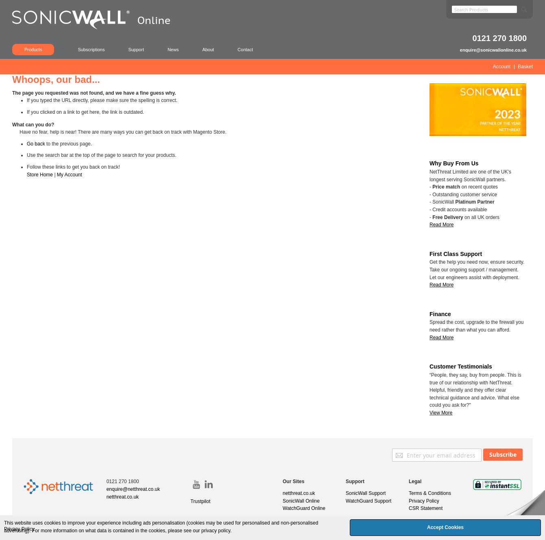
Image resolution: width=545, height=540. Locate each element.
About (208, 49)
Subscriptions (91, 49)
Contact (245, 49)
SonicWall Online (301, 501)
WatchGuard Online (304, 508)
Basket (525, 66)
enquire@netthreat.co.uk (133, 489)
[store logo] (95, 30)
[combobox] (484, 9)
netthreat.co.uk (123, 497)
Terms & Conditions (430, 493)
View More (440, 413)
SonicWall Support (366, 493)
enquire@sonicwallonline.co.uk (493, 50)
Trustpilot (200, 501)
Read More (441, 285)
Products (33, 49)
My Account (69, 175)
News (173, 49)
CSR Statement (426, 508)
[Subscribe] (503, 455)
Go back (36, 144)
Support (136, 49)
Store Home (40, 175)
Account (501, 66)
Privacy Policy (424, 501)
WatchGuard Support (368, 501)
